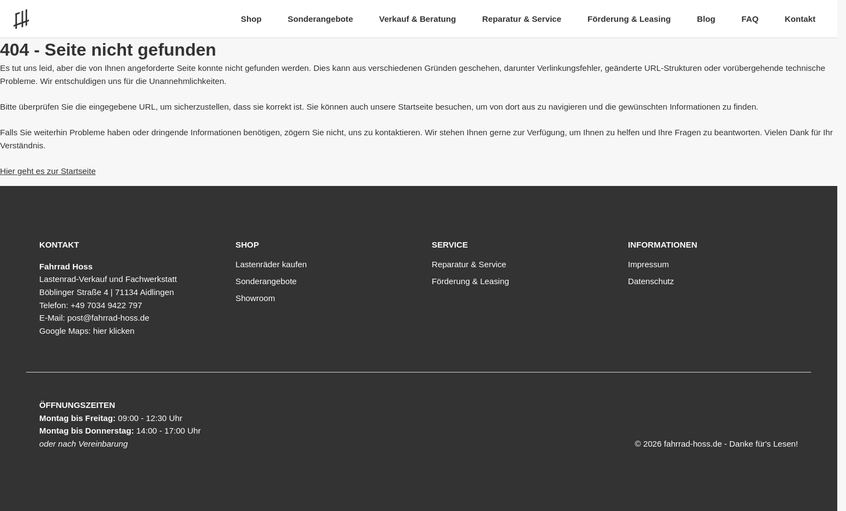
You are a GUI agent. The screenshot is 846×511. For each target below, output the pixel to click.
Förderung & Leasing (629, 18)
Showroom (255, 298)
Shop (251, 18)
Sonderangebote (320, 18)
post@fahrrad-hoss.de (108, 317)
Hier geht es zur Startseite (48, 171)
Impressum (648, 264)
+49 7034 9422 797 (106, 305)
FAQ (749, 18)
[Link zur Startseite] (24, 19)
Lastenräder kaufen (271, 264)
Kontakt (799, 18)
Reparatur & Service (521, 18)
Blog (706, 18)
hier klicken (114, 330)
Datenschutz (651, 281)
